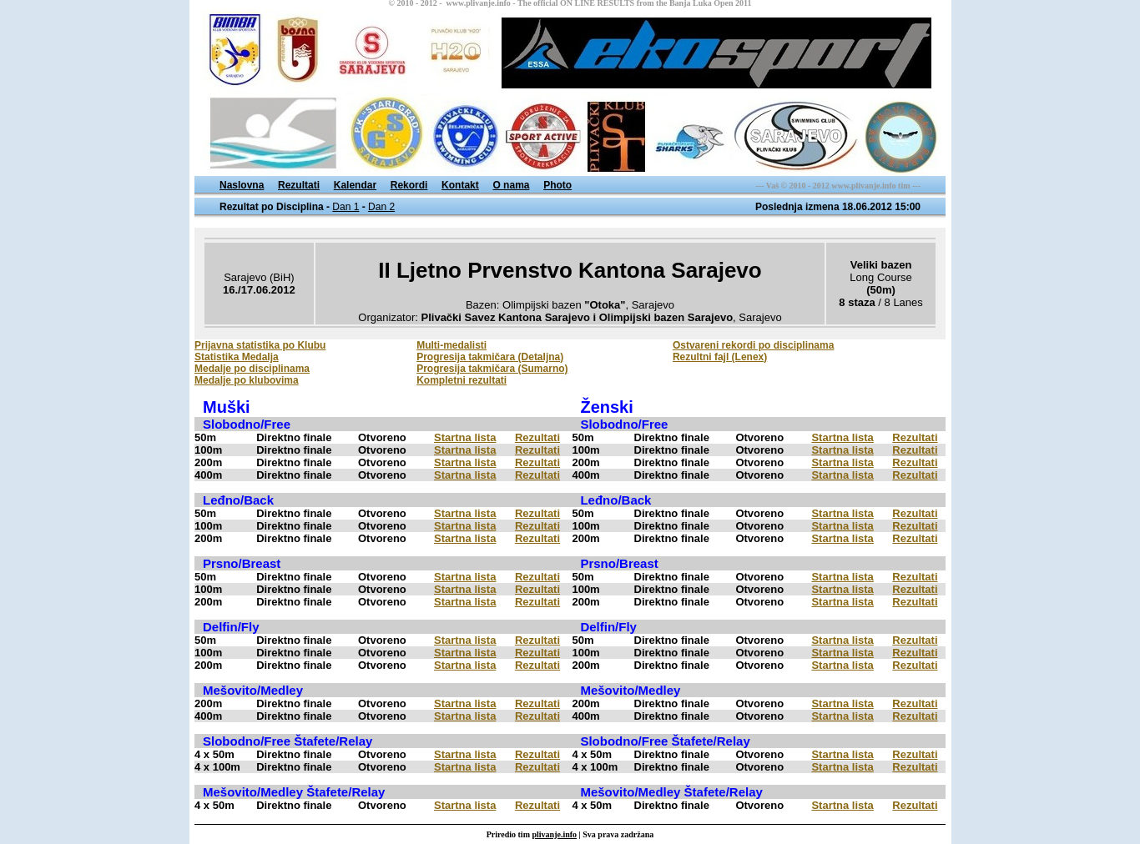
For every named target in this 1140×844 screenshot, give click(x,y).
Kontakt (460, 185)
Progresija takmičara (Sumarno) (491, 368)
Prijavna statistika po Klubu (259, 345)
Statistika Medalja (236, 357)
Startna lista (465, 437)
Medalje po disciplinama (252, 368)
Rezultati (299, 185)
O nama (510, 185)
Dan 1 (345, 207)
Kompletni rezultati (461, 380)
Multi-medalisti (451, 345)
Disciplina (300, 207)
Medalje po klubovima (246, 380)
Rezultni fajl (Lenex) (720, 357)
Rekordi (409, 185)
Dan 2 (381, 207)
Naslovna (241, 185)
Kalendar (355, 185)
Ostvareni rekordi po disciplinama (753, 345)
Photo (557, 185)
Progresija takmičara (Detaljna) (489, 357)
